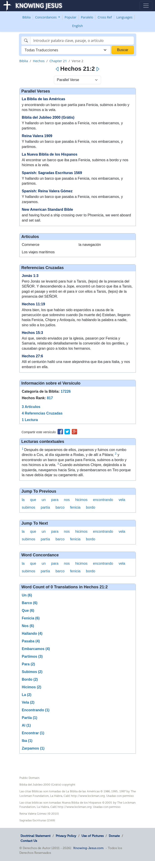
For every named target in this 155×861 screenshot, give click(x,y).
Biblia (26, 17)
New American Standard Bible (47, 209)
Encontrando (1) (36, 710)
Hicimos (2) (31, 687)
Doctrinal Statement (36, 836)
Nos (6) (28, 626)
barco (60, 507)
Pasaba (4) (31, 641)
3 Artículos (31, 407)
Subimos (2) (32, 672)
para (54, 500)
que (33, 500)
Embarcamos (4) (36, 649)
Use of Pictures (92, 836)
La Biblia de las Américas (43, 99)
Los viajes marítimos (38, 252)
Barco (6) (29, 603)
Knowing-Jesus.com (88, 848)
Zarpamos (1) (33, 748)
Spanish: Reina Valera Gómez (47, 191)
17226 (66, 391)
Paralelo (87, 17)
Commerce (30, 245)
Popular (70, 17)
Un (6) (27, 595)
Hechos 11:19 (33, 304)
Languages (124, 17)
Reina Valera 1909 (37, 136)
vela (122, 500)
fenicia (75, 507)
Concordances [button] (46, 17)
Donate (114, 836)
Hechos (39, 61)
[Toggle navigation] (146, 5)
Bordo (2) (30, 679)
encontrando (103, 500)
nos (67, 500)
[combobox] (66, 50)
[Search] (82, 40)
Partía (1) (29, 718)
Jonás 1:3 (30, 276)
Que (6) (28, 610)
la (23, 500)
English (77, 26)
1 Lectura (30, 420)
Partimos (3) (32, 656)
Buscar (122, 50)
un (44, 500)
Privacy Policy (66, 836)
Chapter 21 (58, 61)
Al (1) (26, 725)
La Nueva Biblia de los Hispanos (49, 154)
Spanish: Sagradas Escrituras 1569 (52, 173)
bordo (90, 507)
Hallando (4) (32, 633)
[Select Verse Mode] (77, 80)
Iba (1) (27, 741)
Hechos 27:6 (32, 356)
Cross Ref (105, 17)
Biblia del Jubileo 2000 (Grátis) (48, 117)
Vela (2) (28, 702)
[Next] (97, 69)
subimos (28, 507)
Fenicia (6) (31, 618)
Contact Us (29, 841)
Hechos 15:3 (32, 333)
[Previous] (57, 69)
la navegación (90, 245)
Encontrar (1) (33, 733)
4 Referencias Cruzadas (42, 413)
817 (50, 398)
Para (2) (28, 664)
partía (45, 507)
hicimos (81, 500)
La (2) (27, 695)
